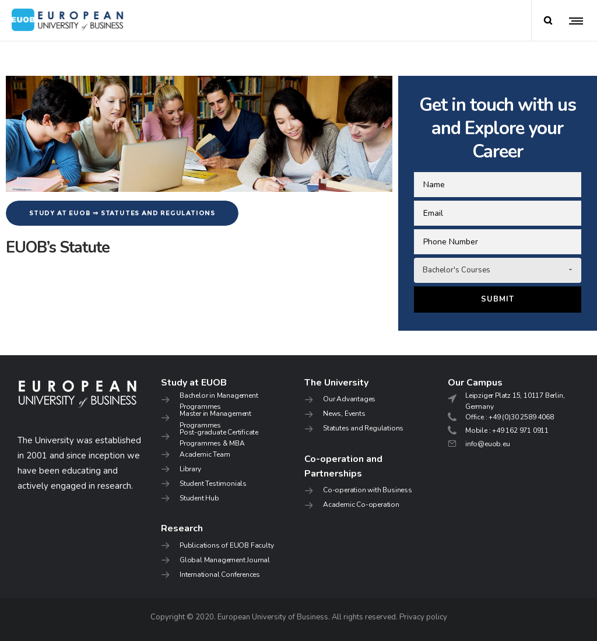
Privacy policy (423, 617)
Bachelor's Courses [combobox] (456, 270)
